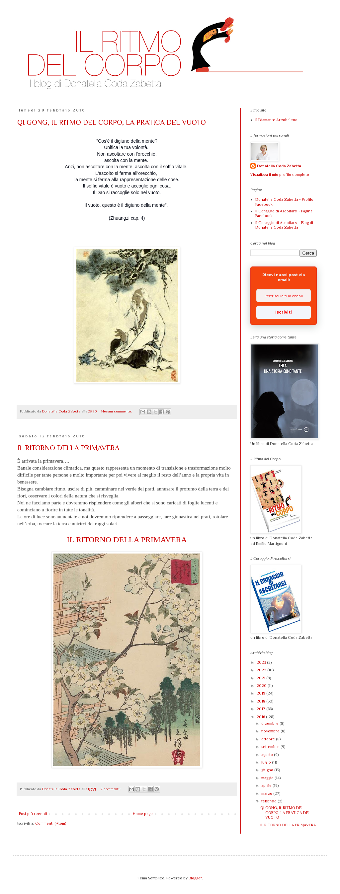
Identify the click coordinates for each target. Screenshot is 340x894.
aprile (267, 785)
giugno (267, 770)
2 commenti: (111, 789)
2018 (261, 701)
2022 (262, 670)
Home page (143, 813)
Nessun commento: (117, 411)
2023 (262, 662)
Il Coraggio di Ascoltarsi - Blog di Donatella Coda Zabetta (284, 225)
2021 (261, 678)
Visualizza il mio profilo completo (279, 174)
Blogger (195, 878)
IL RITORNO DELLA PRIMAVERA (68, 448)
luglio (266, 762)
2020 (262, 685)
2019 (261, 693)
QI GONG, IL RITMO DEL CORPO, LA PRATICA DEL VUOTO (111, 122)
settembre (271, 746)
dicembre (270, 723)
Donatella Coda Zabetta (279, 166)
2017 (261, 709)
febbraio (269, 801)
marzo (267, 793)
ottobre (268, 739)
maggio (268, 778)
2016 (261, 716)
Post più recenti (33, 813)
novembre (271, 731)
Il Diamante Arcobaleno (276, 119)
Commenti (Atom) (50, 823)
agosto (267, 754)
